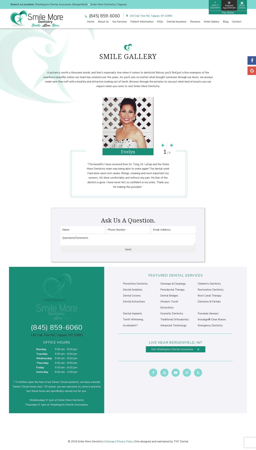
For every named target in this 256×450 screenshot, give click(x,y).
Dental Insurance (176, 21)
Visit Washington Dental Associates (175, 349)
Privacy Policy (125, 441)
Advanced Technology (173, 325)
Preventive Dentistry (135, 283)
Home (90, 21)
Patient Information (141, 21)
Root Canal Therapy (209, 295)
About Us (103, 21)
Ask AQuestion (215, 5)
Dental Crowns (132, 295)
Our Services (119, 21)
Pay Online (228, 12)
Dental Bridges (169, 295)
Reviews (195, 21)
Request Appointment (229, 5)
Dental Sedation (132, 289)
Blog (225, 21)
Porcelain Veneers (208, 313)
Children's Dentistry (209, 283)
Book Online (242, 5)
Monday (41, 349)
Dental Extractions (134, 301)
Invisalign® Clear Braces (212, 319)
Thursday (42, 363)
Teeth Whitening (133, 319)
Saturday (42, 372)
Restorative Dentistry (211, 289)
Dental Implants (132, 313)
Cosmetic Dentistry (171, 313)
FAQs (160, 21)
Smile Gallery (211, 21)
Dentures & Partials (209, 301)
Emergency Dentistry (210, 325)
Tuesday (41, 354)
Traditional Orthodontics (174, 319)
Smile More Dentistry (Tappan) (108, 4)
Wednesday (44, 358)
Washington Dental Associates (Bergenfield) (61, 4)
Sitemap (110, 441)
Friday (40, 367)
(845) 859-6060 (102, 16)
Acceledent (130, 325)
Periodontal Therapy (172, 289)
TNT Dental (181, 441)
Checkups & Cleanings (173, 283)
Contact (236, 21)
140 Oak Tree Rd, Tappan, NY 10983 (148, 16)
